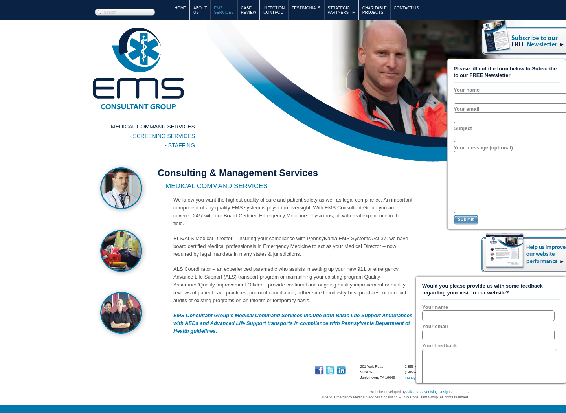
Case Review (248, 10)
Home (180, 8)
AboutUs (200, 10)
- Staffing (180, 145)
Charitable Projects (374, 10)
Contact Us (406, 8)
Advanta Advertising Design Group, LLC (437, 392)
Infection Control (274, 10)
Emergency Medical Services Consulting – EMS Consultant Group (138, 69)
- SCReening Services (162, 136)
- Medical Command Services (151, 126)
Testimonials (306, 8)
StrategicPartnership (341, 10)
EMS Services (223, 10)
